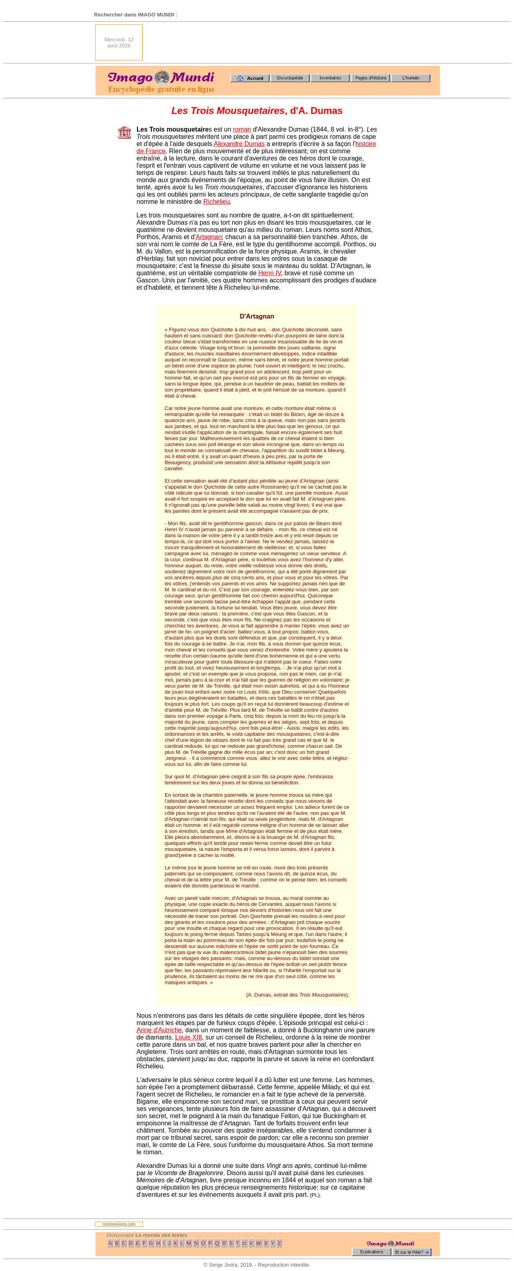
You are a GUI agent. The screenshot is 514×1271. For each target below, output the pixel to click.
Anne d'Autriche (159, 1030)
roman (242, 129)
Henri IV (269, 273)
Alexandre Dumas (239, 143)
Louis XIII (188, 1037)
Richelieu (216, 201)
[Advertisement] (293, 42)
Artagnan (209, 236)
